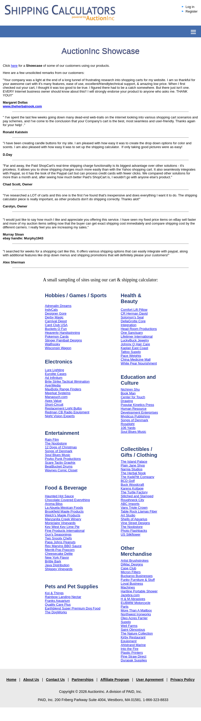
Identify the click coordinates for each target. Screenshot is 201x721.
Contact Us (55, 680)
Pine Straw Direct (133, 656)
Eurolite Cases (56, 374)
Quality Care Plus (58, 604)
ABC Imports (130, 504)
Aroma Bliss (53, 504)
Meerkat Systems (57, 393)
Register (192, 11)
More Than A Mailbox (136, 610)
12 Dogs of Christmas (61, 447)
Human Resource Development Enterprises (139, 410)
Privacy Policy (182, 680)
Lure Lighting (54, 370)
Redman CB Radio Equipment (67, 412)
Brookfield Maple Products (64, 511)
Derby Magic (54, 317)
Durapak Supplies (134, 660)
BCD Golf (128, 481)
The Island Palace (134, 461)
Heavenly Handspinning (62, 333)
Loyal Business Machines (132, 585)
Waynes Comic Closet (61, 470)
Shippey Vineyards (58, 569)
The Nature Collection (137, 633)
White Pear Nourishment (139, 363)
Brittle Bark (53, 561)
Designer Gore (56, 313)
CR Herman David (134, 313)
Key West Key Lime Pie (62, 527)
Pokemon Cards (57, 336)
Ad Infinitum (53, 378)
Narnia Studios (131, 469)
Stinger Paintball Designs (63, 340)
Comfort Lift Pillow (134, 310)
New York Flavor (57, 557)
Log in (190, 7)
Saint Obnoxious (133, 629)
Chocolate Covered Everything (67, 500)
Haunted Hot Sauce (59, 496)
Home (11, 680)
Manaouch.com (56, 397)
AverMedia (53, 385)
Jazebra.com (130, 595)
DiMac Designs (132, 564)
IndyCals (51, 310)
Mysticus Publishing (135, 416)
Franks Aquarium (57, 601)
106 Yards (128, 428)
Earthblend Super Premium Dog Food (72, 608)
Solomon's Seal (132, 317)
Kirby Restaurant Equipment (133, 639)
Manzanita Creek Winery (63, 519)
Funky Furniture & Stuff (138, 580)
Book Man (128, 393)
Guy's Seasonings (58, 534)
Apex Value (53, 401)
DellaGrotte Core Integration (133, 323)
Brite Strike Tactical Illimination (67, 381)
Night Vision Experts (60, 416)
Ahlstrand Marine (133, 645)
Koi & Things (54, 593)
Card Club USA (56, 325)
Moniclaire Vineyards (60, 523)
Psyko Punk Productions (63, 459)
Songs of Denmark (58, 451)
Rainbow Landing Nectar (63, 597)
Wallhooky (52, 344)
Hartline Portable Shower (139, 591)
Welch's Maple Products (62, 515)
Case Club (128, 568)
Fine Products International (64, 531)
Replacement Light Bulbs (63, 408)
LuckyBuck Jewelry (135, 340)
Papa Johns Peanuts (60, 542)
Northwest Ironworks (136, 614)
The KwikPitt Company (137, 477)
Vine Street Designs (135, 523)
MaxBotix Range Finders (63, 389)
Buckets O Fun (56, 329)
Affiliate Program (114, 680)
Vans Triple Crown (134, 507)
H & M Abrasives (133, 599)
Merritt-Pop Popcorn (59, 550)
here (14, 66)
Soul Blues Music (57, 455)
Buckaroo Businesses (137, 576)
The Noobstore (56, 443)
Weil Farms (129, 626)
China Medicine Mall (135, 359)
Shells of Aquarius (134, 519)
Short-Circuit (54, 404)
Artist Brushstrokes (134, 560)
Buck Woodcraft (132, 484)
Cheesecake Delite (59, 554)
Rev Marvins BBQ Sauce (63, 546)
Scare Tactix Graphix (60, 462)
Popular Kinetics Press (137, 405)
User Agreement (150, 680)
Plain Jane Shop (133, 465)
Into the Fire (129, 649)
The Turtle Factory (134, 492)
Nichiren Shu (130, 389)
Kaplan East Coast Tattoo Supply (134, 350)
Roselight (127, 424)
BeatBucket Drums (58, 466)
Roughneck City (132, 500)
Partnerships (83, 680)
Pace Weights (131, 356)
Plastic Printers (132, 653)
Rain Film (52, 439)
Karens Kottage (132, 488)
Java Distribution (57, 565)
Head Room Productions (139, 329)
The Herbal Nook (133, 473)
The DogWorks (56, 612)
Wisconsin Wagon (58, 348)
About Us (31, 680)
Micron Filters (131, 572)
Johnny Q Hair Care (135, 344)
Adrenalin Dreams (58, 306)
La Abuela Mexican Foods (64, 507)
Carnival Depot (56, 321)
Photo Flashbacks (134, 531)
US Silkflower (130, 534)
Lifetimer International (137, 336)
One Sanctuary (132, 333)
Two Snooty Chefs (58, 538)
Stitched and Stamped (137, 496)
